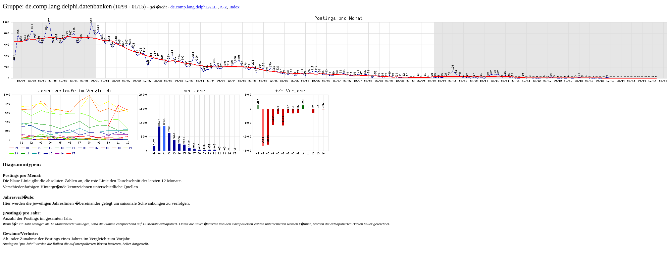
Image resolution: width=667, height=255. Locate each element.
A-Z (223, 6)
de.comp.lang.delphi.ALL (193, 6)
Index (234, 6)
